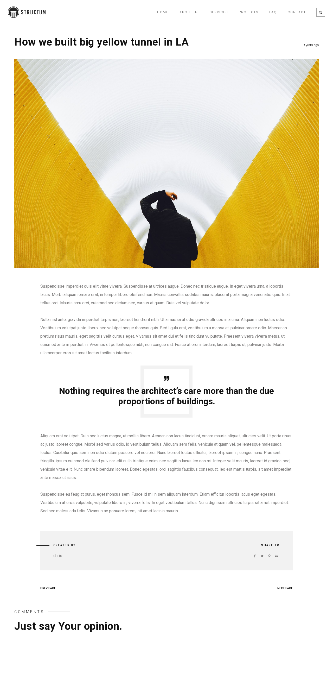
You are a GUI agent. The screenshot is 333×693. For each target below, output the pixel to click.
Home (163, 12)
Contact (297, 12)
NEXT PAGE (285, 588)
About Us (189, 12)
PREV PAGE (48, 588)
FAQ (273, 12)
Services (219, 12)
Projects (248, 12)
